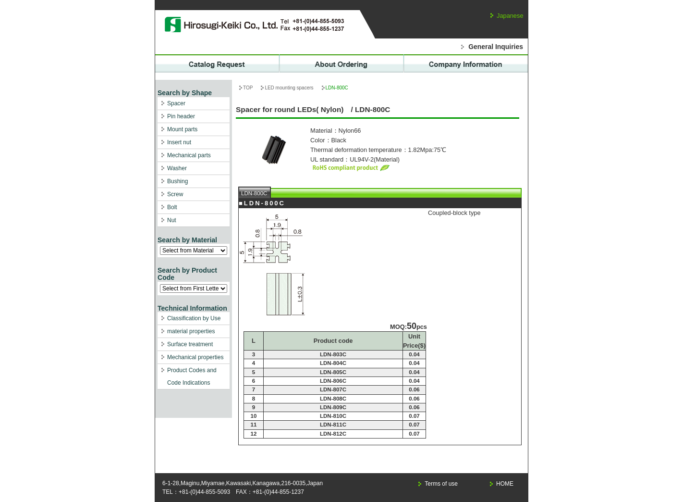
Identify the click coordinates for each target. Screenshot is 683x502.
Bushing (177, 181)
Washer (177, 168)
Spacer (176, 103)
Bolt (172, 207)
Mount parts (182, 129)
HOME (504, 483)
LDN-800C (254, 193)
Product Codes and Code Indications (192, 376)
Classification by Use (193, 318)
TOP (248, 87)
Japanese (510, 15)
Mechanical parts (189, 155)
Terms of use (441, 483)
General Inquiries (495, 46)
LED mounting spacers (289, 87)
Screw (175, 194)
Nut (171, 220)
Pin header (181, 116)
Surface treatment (190, 344)
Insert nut (179, 142)
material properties (191, 331)
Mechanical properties (195, 357)
